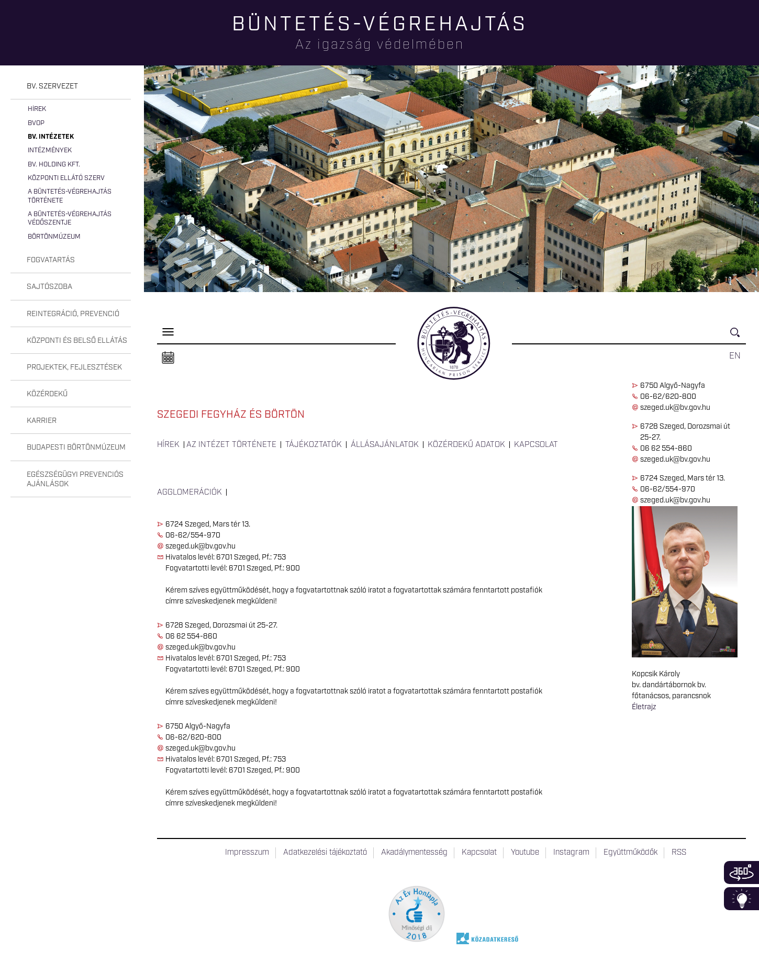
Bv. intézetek (51, 136)
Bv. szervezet (52, 86)
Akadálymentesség (414, 852)
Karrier (42, 421)
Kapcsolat (536, 445)
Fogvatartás (51, 260)
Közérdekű (47, 394)
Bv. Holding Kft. (54, 164)
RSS (679, 852)
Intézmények (50, 150)
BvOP (36, 123)
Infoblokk (741, 898)
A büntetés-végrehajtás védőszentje (69, 218)
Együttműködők (630, 852)
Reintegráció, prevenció (73, 314)
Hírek (37, 109)
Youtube (525, 852)
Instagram (571, 852)
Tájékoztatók (313, 445)
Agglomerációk (189, 492)
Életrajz (644, 707)
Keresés (738, 337)
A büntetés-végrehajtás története (69, 196)
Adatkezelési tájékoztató (325, 852)
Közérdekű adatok (466, 445)
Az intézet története (231, 445)
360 (741, 872)
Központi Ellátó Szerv (66, 178)
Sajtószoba (49, 287)
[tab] (70, 86)
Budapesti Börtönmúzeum (76, 447)
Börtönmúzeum (54, 236)
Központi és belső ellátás (77, 340)
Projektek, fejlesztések (74, 367)
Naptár (168, 358)
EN (735, 356)
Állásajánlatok (385, 445)
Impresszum (247, 852)
